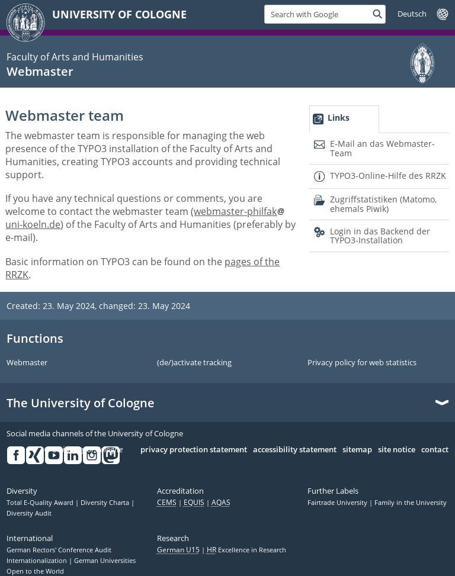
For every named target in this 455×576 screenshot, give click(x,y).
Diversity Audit (29, 513)
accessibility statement (295, 450)
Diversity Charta (106, 502)
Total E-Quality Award (41, 502)
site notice (396, 450)
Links (339, 117)
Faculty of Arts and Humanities (75, 56)
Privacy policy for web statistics (361, 363)
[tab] (344, 119)
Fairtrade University (338, 502)
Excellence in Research (246, 550)
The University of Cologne (81, 403)
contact (434, 450)
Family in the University (410, 502)
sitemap (357, 450)
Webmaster (40, 71)
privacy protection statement (193, 450)
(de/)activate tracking (194, 363)
